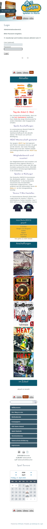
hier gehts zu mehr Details (23, 239)
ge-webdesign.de (34, 524)
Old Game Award (18, 426)
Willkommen (16, 407)
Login (41, 524)
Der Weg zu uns (17, 412)
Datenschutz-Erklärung (20, 440)
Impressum (16, 445)
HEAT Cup (21, 143)
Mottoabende (16, 417)
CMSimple (20, 524)
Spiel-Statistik (17, 431)
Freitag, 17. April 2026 (18, 478)
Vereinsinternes (17, 436)
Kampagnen (16, 422)
